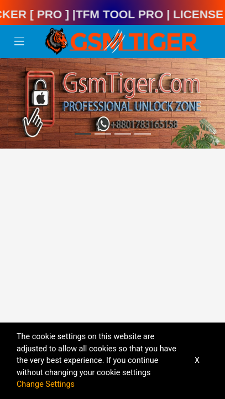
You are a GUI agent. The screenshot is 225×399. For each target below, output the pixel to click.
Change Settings (46, 384)
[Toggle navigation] (19, 41)
